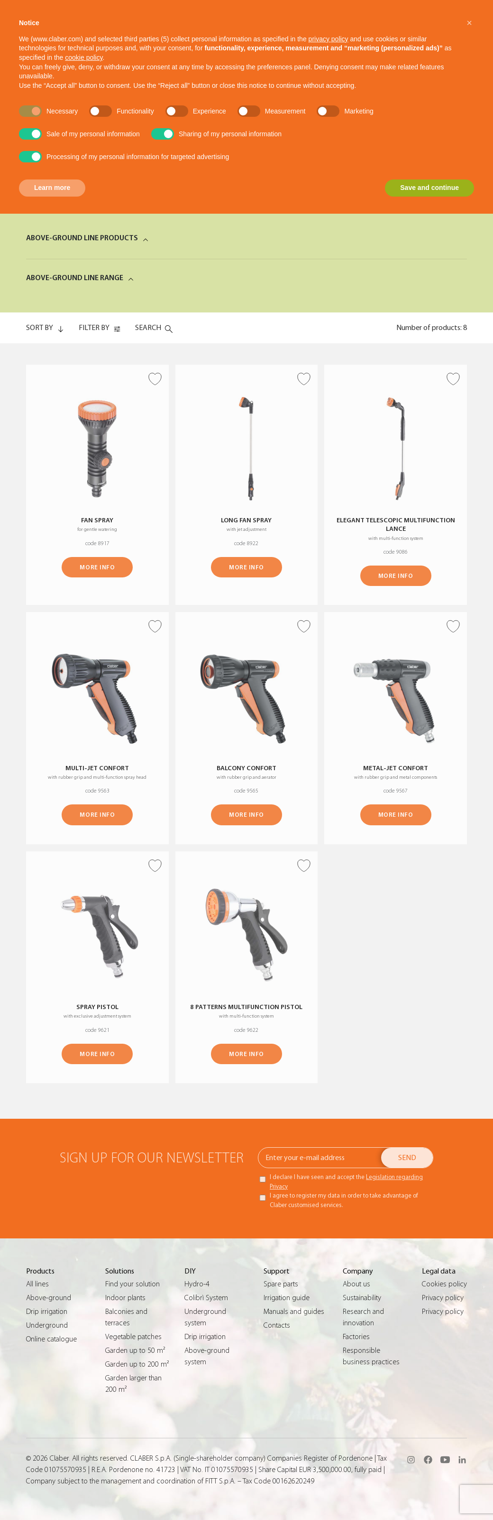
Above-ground (48, 1297)
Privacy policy (443, 1297)
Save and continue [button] (429, 187)
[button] (469, 22)
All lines (37, 1284)
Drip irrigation (46, 1311)
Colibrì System (206, 1297)
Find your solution (132, 1284)
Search (148, 327)
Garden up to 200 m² (137, 1364)
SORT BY (39, 327)
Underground (47, 1325)
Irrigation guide (287, 1297)
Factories (356, 1336)
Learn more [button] (52, 187)
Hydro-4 (197, 1284)
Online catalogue (51, 1339)
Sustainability (362, 1297)
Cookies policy (444, 1284)
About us (356, 1284)
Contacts (277, 1325)
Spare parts (281, 1284)
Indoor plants (125, 1297)
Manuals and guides (294, 1311)
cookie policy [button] (83, 57)
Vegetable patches (133, 1336)
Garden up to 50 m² (135, 1350)
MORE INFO (97, 567)
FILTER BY (94, 327)
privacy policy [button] (328, 39)
